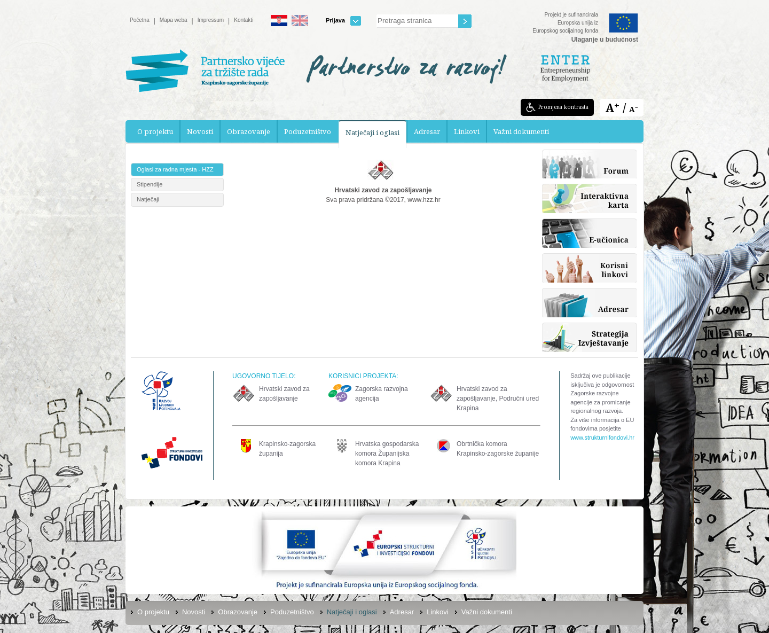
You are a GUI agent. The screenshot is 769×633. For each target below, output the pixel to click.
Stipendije (149, 184)
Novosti (200, 131)
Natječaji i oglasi (372, 132)
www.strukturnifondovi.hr (602, 437)
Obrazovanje (248, 131)
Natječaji (148, 199)
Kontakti (243, 20)
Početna (140, 20)
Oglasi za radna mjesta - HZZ (175, 169)
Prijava (343, 20)
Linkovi (467, 131)
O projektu (155, 131)
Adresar (427, 131)
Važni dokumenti (521, 131)
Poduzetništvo (307, 131)
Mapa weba (173, 20)
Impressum (211, 20)
